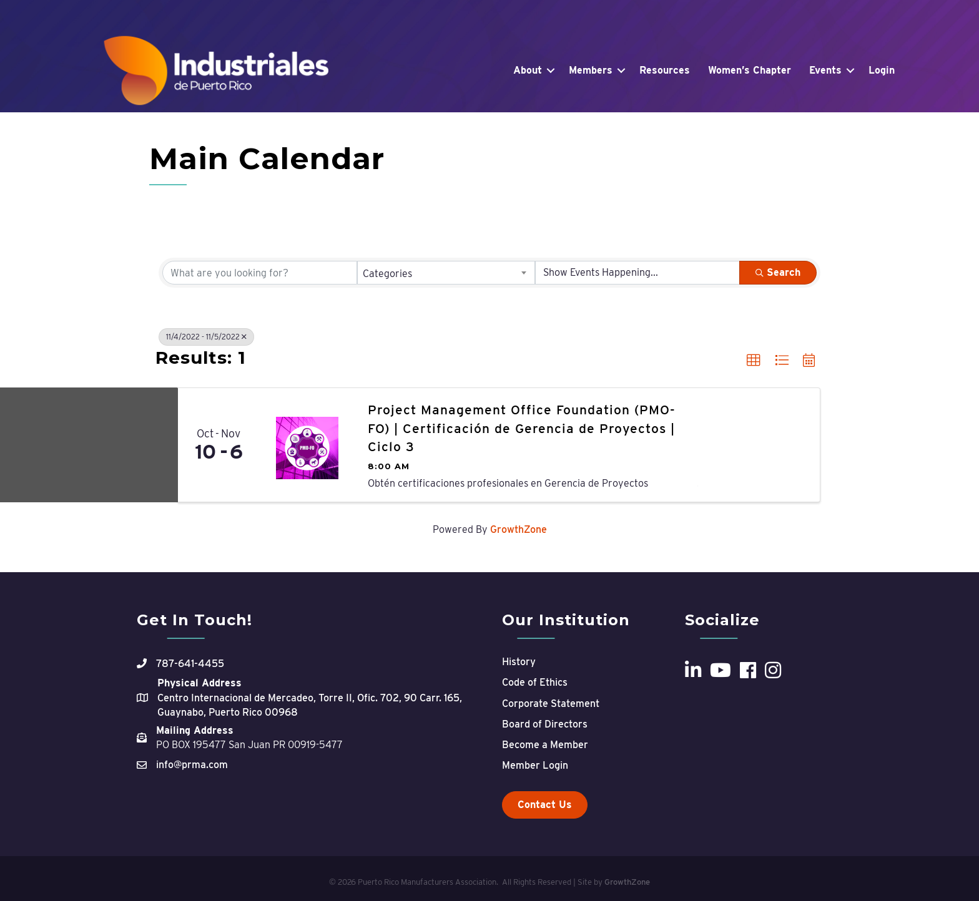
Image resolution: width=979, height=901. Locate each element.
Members (590, 70)
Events (825, 70)
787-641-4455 (190, 664)
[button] (753, 360)
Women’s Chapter (749, 70)
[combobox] (446, 273)
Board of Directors (545, 724)
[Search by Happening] (637, 273)
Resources (664, 70)
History (519, 662)
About (527, 70)
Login (881, 70)
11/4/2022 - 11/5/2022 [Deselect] (206, 336)
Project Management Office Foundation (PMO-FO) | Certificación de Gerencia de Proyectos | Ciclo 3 (522, 428)
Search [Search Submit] (777, 272)
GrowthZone (518, 529)
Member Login (535, 765)
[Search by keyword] (259, 273)
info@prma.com (192, 765)
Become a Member (545, 745)
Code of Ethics (535, 682)
